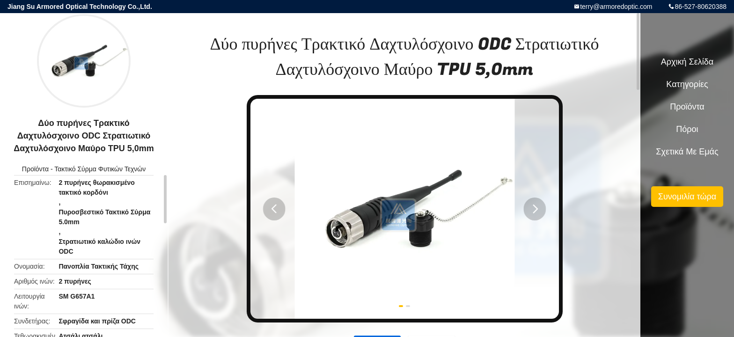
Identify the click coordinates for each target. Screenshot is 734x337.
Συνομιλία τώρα (687, 196)
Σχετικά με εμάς (687, 151)
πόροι (687, 129)
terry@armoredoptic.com (616, 6)
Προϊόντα (35, 169)
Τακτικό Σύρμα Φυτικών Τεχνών (100, 169)
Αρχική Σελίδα (687, 61)
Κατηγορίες (687, 84)
